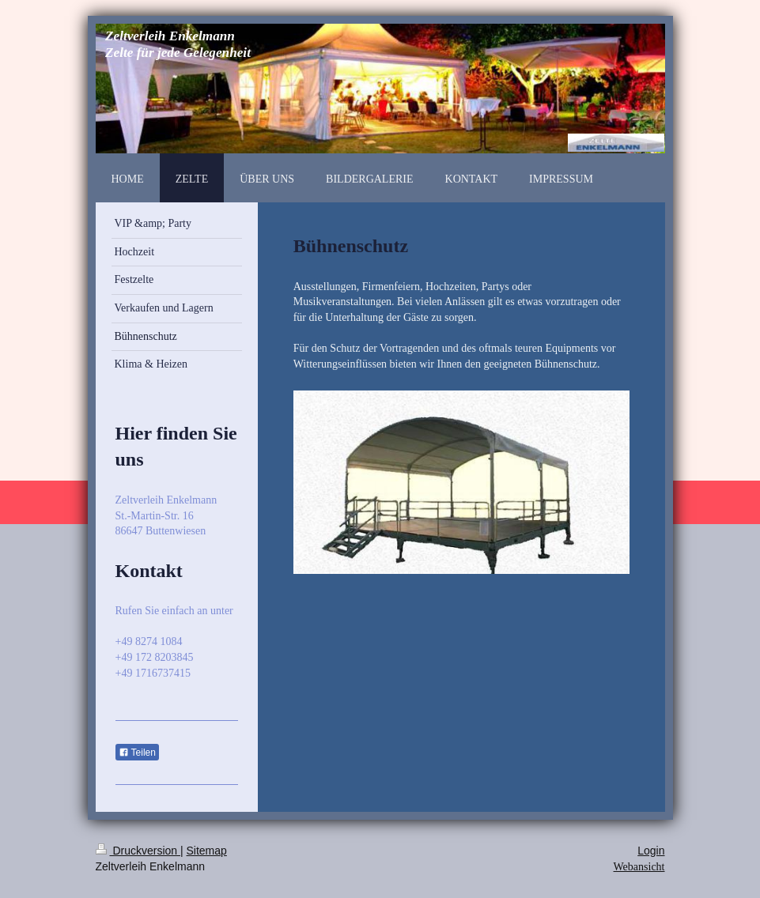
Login (650, 850)
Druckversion (138, 850)
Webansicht (639, 867)
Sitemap (207, 850)
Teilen (137, 752)
